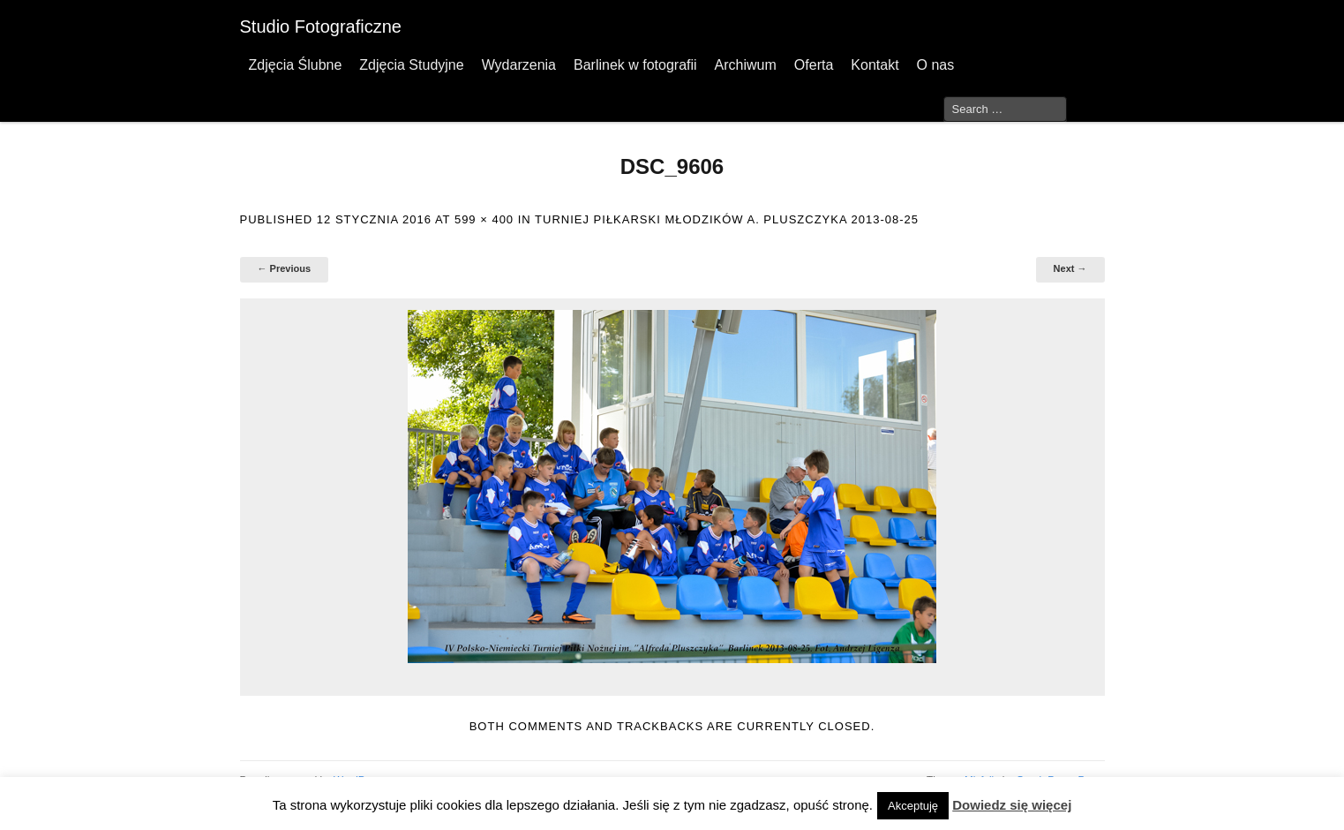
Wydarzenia (519, 64)
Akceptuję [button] (913, 805)
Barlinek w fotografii (635, 64)
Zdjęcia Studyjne (411, 64)
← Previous (285, 268)
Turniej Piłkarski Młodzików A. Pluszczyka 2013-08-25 (727, 219)
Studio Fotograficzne (321, 26)
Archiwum (746, 64)
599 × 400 (484, 219)
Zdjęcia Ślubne (295, 64)
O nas (936, 64)
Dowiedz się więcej (1011, 804)
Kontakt (874, 64)
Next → (1070, 268)
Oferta (813, 64)
